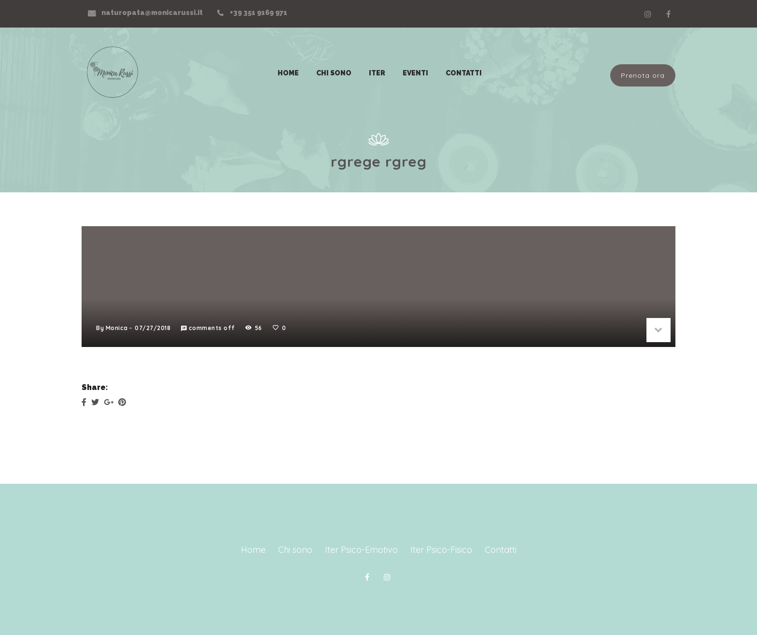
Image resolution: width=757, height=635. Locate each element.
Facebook (668, 14)
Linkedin (648, 14)
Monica (117, 328)
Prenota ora (643, 75)
